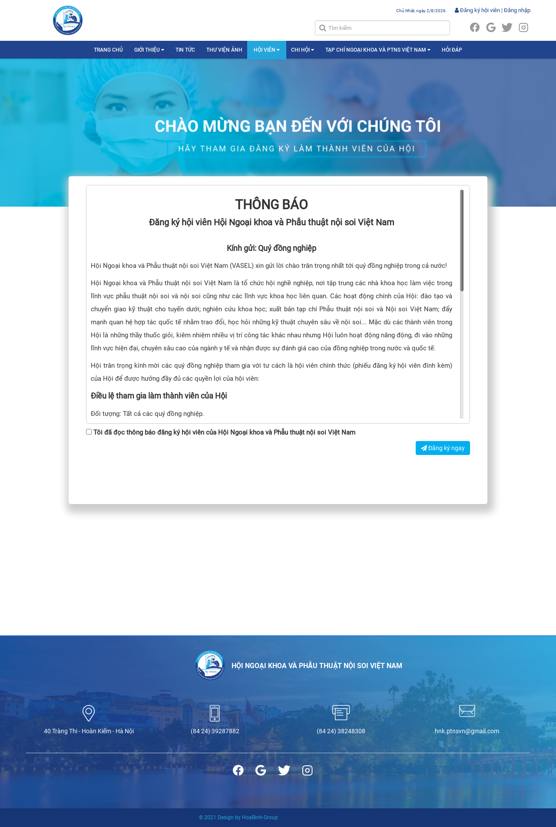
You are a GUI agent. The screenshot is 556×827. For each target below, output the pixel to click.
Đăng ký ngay (443, 448)
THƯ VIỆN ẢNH (224, 50)
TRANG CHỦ (108, 50)
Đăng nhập (517, 10)
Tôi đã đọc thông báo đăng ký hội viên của (220, 432)
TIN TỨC (185, 50)
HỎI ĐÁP (452, 50)
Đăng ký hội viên (477, 10)
